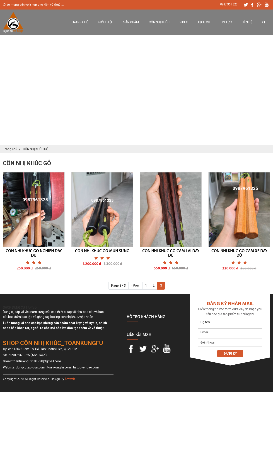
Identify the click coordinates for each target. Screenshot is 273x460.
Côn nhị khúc (159, 22)
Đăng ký (230, 353)
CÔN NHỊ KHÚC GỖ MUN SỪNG (102, 251)
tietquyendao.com (86, 367)
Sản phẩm (131, 22)
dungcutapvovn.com (30, 367)
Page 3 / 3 (118, 285)
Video (183, 22)
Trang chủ (79, 22)
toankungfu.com (59, 367)
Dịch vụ (204, 22)
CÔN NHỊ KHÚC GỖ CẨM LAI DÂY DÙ (170, 253)
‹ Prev (135, 285)
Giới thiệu (105, 22)
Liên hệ (247, 22)
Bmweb (70, 379)
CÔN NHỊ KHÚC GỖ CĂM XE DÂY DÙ (239, 253)
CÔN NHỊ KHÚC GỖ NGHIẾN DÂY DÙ (34, 253)
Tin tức (226, 22)
